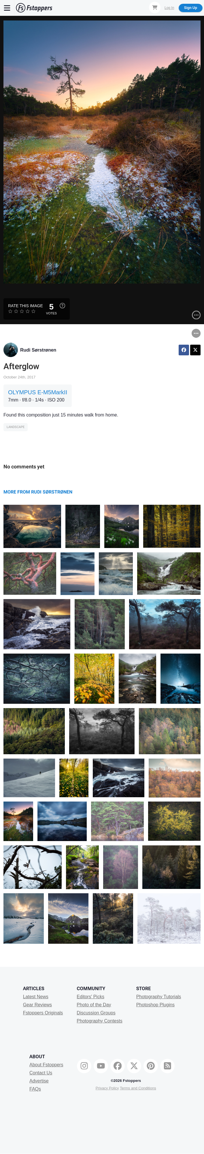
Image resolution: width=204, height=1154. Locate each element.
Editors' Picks (90, 996)
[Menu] (7, 8)
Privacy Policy (107, 1088)
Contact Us (40, 1072)
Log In (169, 8)
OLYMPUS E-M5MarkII (37, 392)
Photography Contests (99, 1020)
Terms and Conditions (138, 1088)
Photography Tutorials (158, 996)
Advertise (39, 1080)
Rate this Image (25, 305)
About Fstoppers (46, 1064)
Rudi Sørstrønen (38, 350)
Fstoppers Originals (43, 1012)
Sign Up (190, 8)
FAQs (35, 1089)
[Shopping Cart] (154, 7)
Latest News (35, 996)
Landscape (15, 427)
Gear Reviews (37, 1004)
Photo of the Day (94, 1004)
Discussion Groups (96, 1012)
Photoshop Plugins (155, 1004)
